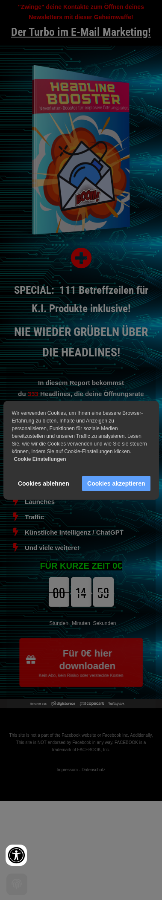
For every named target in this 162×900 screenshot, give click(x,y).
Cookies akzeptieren (116, 483)
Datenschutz (94, 769)
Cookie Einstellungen (40, 459)
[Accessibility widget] (16, 855)
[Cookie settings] (16, 884)
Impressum (67, 769)
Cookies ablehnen (43, 483)
